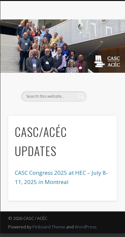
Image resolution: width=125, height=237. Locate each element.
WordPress (85, 227)
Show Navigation (100, 59)
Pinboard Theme (48, 227)
